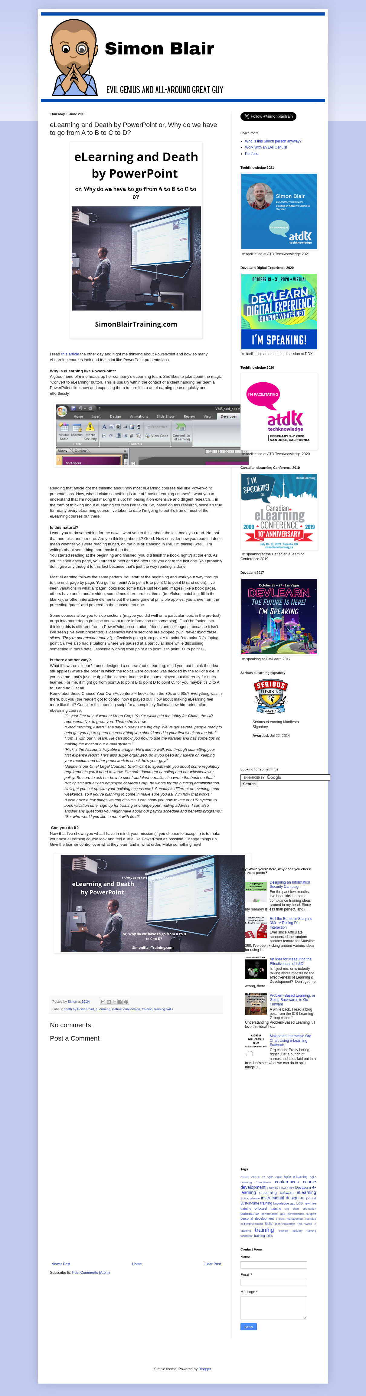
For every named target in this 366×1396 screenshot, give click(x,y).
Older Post (212, 1264)
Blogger (204, 1369)
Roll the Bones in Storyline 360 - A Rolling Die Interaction (291, 923)
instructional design (126, 1009)
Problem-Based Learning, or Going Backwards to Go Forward (292, 999)
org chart (292, 1208)
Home (137, 1264)
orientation (309, 1208)
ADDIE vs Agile (262, 1177)
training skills (163, 1009)
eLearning (103, 1009)
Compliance (263, 1182)
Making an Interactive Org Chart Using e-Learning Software (290, 1040)
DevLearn (303, 1187)
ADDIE (244, 1177)
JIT (302, 1198)
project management (289, 1218)
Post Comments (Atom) (91, 1272)
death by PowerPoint (79, 1009)
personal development (257, 1218)
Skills (268, 1223)
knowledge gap (284, 1203)
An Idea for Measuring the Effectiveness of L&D (291, 961)
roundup (311, 1218)
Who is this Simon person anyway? (273, 141)
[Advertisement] (160, 974)
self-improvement (251, 1223)
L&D (299, 1203)
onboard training (268, 1208)
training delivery (290, 1230)
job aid (311, 1198)
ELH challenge (250, 1198)
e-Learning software (276, 1193)
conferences (287, 1181)
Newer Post (60, 1264)
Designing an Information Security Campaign (290, 884)
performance (249, 1213)
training (147, 1009)
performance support (302, 1213)
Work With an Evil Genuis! (266, 147)
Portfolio (251, 154)
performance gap (273, 1213)
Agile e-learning (296, 1177)
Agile (278, 1177)
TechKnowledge (284, 1223)
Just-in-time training (256, 1203)
